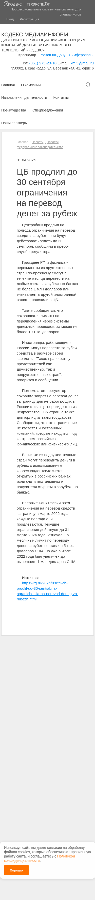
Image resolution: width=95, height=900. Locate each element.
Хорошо (16, 869)
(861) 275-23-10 (43, 63)
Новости (37, 142)
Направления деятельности (24, 97)
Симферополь (80, 55)
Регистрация (29, 19)
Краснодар (27, 55)
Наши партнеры (14, 123)
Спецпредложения (47, 110)
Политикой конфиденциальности (39, 857)
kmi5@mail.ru (82, 63)
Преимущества (13, 110)
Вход (10, 19)
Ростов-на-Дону (52, 55)
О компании (31, 85)
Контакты (60, 97)
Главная (8, 85)
